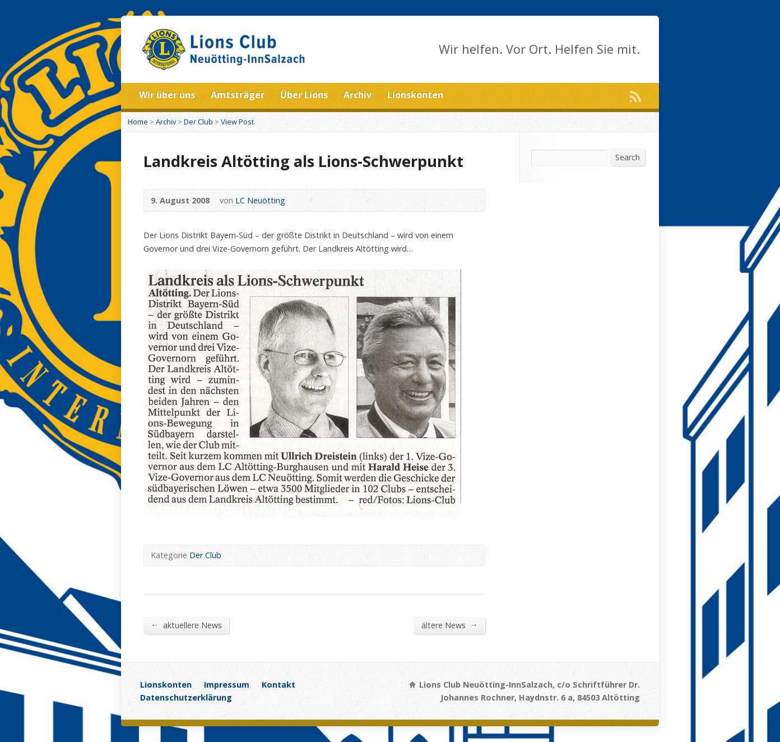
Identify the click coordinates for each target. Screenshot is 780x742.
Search (627, 157)
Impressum (226, 684)
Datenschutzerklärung (186, 697)
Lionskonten (415, 95)
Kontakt (278, 684)
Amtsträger (237, 95)
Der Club (198, 122)
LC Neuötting (260, 200)
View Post (237, 122)
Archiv (357, 95)
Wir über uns (167, 95)
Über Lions (304, 95)
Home (138, 122)
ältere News (449, 624)
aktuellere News (186, 624)
